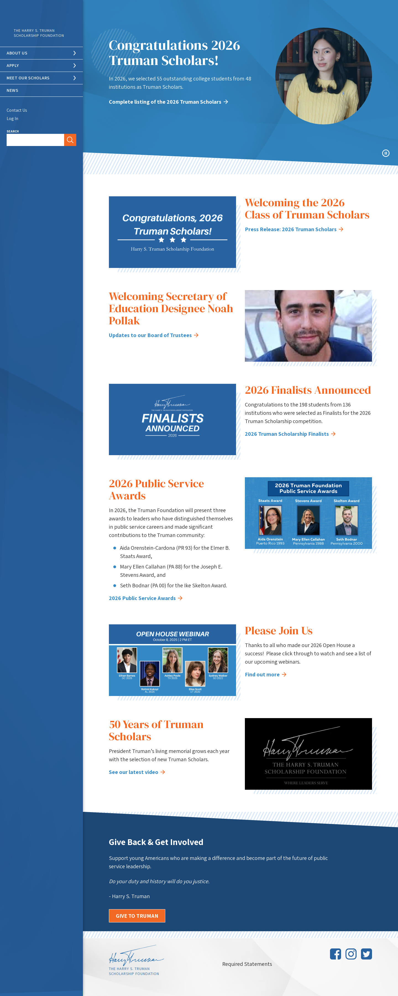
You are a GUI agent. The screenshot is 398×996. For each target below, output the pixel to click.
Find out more (265, 674)
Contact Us (17, 110)
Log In (12, 118)
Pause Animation (385, 153)
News (12, 90)
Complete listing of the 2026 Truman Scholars (168, 101)
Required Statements (247, 964)
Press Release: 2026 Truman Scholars (294, 229)
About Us (17, 53)
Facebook (335, 954)
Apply (13, 65)
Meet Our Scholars (28, 78)
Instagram (351, 954)
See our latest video (137, 772)
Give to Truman (137, 915)
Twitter (366, 954)
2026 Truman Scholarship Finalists (290, 433)
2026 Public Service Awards (145, 598)
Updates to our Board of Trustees (153, 335)
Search (13, 131)
